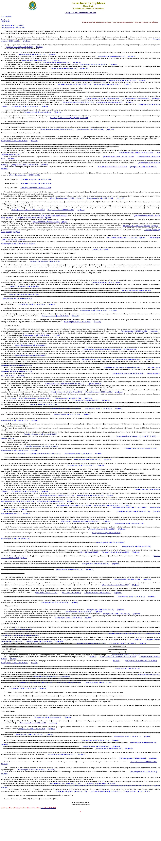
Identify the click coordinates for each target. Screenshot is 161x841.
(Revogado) (12, 398)
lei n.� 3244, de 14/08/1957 (89, 552)
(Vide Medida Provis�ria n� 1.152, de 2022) (122, 237)
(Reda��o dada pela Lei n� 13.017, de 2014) (65, 408)
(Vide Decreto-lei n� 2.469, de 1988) (13, 27)
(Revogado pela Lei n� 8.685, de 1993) (98, 682)
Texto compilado (6, 16)
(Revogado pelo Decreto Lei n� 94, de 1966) (106, 282)
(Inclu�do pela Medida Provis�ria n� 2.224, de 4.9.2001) (69, 118)
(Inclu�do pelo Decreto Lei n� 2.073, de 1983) (141, 661)
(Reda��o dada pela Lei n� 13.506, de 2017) (97, 359)
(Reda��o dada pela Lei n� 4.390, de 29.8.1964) (89, 80)
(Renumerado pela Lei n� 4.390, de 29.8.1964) (78, 102)
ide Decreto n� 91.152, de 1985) (13, 25)
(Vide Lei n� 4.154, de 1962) (22, 629)
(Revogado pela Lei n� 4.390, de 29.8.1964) (129, 523)
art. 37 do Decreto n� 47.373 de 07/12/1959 (52, 216)
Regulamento (5, 20)
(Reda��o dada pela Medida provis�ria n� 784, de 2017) (102, 349)
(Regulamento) (65, 676)
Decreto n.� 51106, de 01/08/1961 (44, 676)
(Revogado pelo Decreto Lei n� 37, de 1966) (44, 261)
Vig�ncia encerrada (130, 349)
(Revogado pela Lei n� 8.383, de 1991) (127, 668)
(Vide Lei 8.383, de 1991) (101, 249)
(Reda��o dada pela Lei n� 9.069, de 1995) (30, 345)
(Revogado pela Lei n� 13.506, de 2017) (137, 791)
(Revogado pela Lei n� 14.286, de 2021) (19, 47)
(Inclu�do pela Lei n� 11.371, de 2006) (43, 404)
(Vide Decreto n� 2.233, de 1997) (46, 593)
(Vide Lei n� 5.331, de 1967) (71, 593)
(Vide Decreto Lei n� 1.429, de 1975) (69, 682)
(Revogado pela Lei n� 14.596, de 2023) (29, 218)
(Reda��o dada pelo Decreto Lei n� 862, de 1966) (35, 682)
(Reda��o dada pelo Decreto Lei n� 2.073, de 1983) (118, 657)
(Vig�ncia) (26, 41)
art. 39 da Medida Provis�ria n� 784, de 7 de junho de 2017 (86, 785)
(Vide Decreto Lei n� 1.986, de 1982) (26, 635)
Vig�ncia (9, 218)
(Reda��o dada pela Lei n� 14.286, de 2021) (24, 175)
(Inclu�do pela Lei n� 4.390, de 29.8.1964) (112, 167)
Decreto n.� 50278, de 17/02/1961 (148, 674)
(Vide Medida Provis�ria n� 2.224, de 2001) (100, 783)
